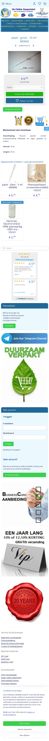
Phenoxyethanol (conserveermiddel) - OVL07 (37, 187)
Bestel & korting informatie (12, 643)
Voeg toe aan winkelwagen (24, 94)
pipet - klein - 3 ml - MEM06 (12, 186)
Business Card (7, 662)
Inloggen (8, 444)
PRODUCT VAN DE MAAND (17, 24)
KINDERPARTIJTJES (7, 26)
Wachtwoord (8, 433)
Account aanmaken (12, 475)
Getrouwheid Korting (10, 680)
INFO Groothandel (9, 675)
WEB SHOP (5, 21)
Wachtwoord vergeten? (11, 450)
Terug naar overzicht (12, 109)
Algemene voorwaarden (11, 637)
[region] (24, 705)
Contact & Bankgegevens (12, 646)
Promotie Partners (9, 683)
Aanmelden (9, 326)
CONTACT (25, 29)
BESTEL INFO (30, 21)
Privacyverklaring (8, 640)
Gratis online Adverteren (11, 677)
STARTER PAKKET (35, 24)
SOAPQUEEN (43, 26)
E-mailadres (8, 423)
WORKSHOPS (21, 26)
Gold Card (5, 659)
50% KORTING (42, 21)
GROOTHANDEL (17, 21)
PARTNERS (32, 26)
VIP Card (4, 656)
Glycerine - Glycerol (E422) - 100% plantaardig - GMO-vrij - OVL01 (12, 226)
